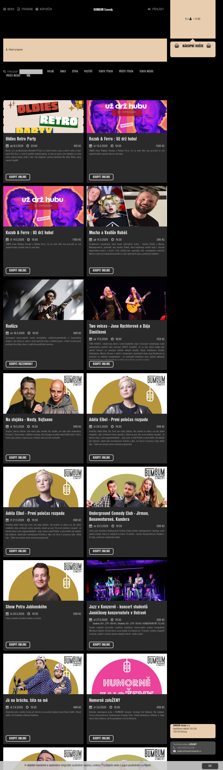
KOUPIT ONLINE (17, 177)
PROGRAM (24, 9)
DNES (63, 71)
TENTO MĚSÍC (146, 71)
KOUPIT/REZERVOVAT (21, 364)
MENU (8, 9)
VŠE (28, 76)
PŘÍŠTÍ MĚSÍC (13, 76)
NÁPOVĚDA (44, 9)
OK (210, 766)
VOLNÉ (50, 71)
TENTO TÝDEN (106, 71)
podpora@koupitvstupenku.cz (187, 751)
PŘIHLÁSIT (156, 9)
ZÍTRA (75, 71)
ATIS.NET (193, 744)
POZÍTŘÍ (88, 71)
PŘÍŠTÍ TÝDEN (126, 71)
